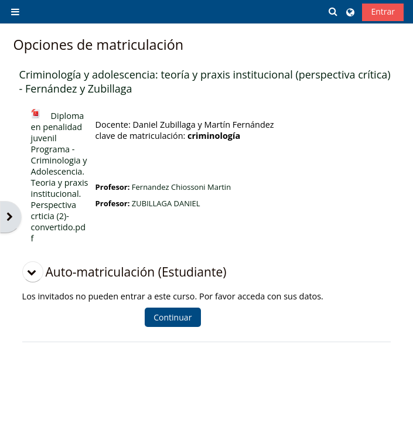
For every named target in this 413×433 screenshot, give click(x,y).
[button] (334, 11)
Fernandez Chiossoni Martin (181, 187)
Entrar (383, 11)
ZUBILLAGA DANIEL (166, 203)
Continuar (172, 317)
